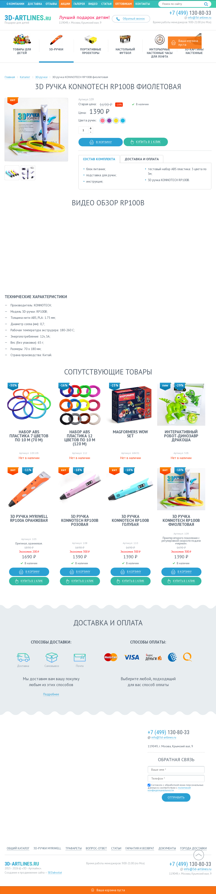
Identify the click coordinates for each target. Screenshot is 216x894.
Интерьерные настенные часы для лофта (159, 47)
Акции (65, 4)
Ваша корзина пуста (184, 43)
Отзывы (51, 4)
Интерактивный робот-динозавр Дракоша (187, 437)
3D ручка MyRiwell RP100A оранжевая (29, 519)
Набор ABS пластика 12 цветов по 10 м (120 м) (81, 439)
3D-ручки (56, 44)
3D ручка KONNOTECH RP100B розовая (81, 521)
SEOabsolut (55, 872)
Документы (167, 848)
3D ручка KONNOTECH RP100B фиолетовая (187, 521)
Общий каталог (18, 848)
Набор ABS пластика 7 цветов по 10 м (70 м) (28, 437)
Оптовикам (123, 4)
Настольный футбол (125, 45)
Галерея (79, 4)
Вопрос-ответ (96, 848)
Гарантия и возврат (140, 848)
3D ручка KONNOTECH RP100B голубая (134, 521)
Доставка (35, 4)
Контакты (142, 4)
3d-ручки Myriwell (47, 848)
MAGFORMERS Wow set (134, 435)
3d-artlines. (28, 19)
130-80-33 (190, 14)
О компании (15, 4)
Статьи (106, 4)
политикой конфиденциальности (169, 790)
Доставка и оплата (142, 160)
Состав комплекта (99, 160)
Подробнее (51, 695)
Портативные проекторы (91, 45)
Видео (92, 4)
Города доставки (193, 848)
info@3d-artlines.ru (199, 19)
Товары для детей (22, 45)
